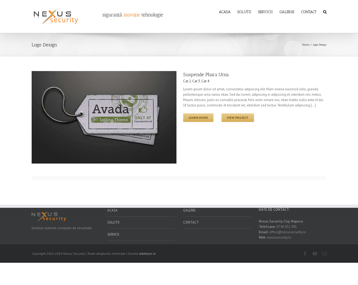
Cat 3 (196, 81)
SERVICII (113, 234)
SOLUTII (113, 222)
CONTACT (191, 222)
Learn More (198, 118)
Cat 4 (205, 81)
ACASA (112, 210)
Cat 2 (187, 81)
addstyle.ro (147, 253)
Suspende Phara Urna (206, 74)
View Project (238, 118)
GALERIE (189, 210)
